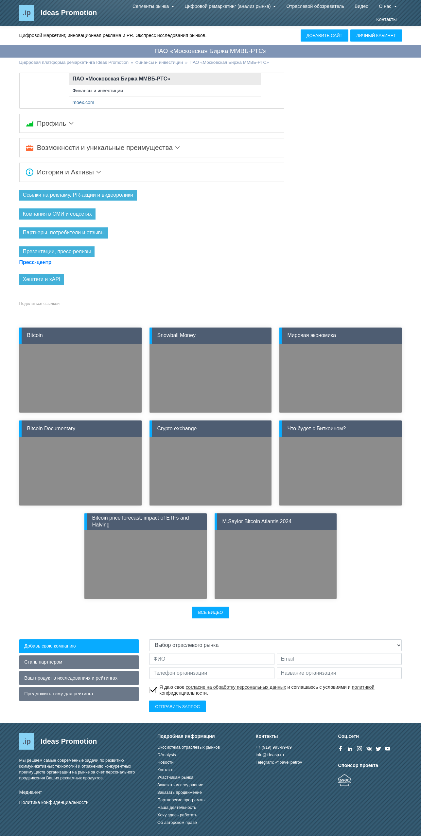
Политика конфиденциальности (54, 802)
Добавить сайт (324, 35)
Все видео (210, 612)
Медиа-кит (30, 792)
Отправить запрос (177, 706)
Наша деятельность (176, 807)
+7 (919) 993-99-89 (274, 747)
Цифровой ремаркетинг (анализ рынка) (228, 6)
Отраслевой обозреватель (315, 6)
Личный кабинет (376, 35)
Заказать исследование (180, 785)
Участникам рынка (175, 777)
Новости (165, 762)
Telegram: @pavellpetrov (279, 762)
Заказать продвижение (179, 792)
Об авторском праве (177, 822)
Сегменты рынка (151, 6)
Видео (361, 6)
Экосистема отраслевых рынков (188, 747)
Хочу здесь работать (177, 815)
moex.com (83, 102)
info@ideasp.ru (270, 755)
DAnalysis (166, 755)
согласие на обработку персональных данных (236, 687)
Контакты (386, 19)
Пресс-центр (35, 262)
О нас (386, 6)
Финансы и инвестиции (98, 90)
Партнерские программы (181, 800)
